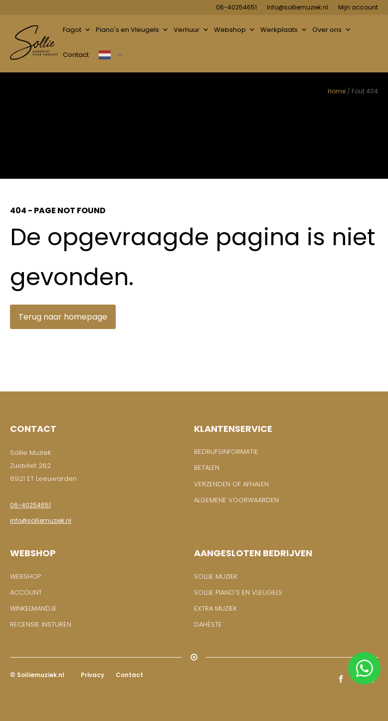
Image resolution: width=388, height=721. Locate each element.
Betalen (206, 467)
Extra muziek (215, 608)
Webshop (234, 29)
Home (337, 91)
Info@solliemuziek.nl (297, 7)
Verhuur (191, 29)
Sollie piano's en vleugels (238, 592)
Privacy (91, 675)
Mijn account (358, 7)
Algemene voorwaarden (236, 500)
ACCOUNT (26, 592)
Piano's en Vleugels (132, 29)
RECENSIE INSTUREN (40, 624)
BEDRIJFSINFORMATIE (226, 451)
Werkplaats (283, 29)
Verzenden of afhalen (231, 484)
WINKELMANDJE (33, 608)
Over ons (331, 29)
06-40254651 (236, 7)
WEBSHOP (25, 576)
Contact (76, 54)
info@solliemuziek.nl (40, 520)
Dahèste (208, 624)
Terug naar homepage (62, 317)
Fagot (77, 29)
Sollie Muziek (215, 576)
